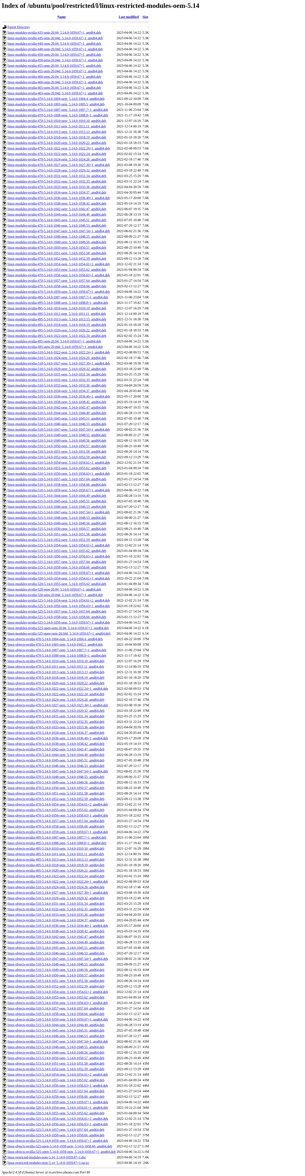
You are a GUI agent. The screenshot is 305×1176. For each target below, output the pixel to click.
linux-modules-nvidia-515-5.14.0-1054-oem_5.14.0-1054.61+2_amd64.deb (58, 545)
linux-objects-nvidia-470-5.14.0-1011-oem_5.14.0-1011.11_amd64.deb (55, 666)
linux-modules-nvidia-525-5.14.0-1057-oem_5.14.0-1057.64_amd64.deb (56, 611)
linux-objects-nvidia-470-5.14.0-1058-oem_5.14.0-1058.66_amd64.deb (55, 826)
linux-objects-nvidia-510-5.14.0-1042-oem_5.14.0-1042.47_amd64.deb (55, 937)
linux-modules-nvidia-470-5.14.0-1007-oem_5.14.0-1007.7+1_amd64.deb (57, 110)
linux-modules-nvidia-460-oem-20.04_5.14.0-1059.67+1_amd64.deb (54, 76)
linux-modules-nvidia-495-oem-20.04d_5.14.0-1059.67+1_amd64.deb (55, 347)
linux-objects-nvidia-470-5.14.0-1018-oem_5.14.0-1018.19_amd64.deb (55, 677)
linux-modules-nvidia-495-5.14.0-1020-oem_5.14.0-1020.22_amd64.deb (56, 330)
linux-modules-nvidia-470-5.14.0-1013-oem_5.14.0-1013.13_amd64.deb (56, 132)
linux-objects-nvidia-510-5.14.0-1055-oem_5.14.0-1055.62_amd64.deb (55, 997)
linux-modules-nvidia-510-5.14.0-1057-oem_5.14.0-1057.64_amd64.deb (56, 479)
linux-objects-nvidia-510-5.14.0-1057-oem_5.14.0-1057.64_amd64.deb (55, 1008)
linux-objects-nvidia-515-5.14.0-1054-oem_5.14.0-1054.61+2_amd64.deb (57, 1074)
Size (145, 17)
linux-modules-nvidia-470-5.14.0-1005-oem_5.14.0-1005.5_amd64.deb (56, 104)
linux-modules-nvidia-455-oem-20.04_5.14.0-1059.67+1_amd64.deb (54, 65)
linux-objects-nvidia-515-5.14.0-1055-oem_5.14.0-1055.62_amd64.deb (55, 1080)
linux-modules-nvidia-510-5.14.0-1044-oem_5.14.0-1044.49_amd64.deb (56, 413)
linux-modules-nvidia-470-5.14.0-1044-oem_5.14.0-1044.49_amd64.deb (56, 214)
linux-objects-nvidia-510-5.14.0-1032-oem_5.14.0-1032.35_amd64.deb (55, 909)
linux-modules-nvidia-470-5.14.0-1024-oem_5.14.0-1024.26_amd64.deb (56, 159)
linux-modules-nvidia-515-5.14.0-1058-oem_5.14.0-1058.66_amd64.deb (56, 567)
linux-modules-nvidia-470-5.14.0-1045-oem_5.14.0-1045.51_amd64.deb (56, 220)
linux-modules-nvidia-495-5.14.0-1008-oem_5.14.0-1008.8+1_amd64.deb (57, 302)
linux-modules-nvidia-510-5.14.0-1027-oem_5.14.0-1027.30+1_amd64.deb (58, 363)
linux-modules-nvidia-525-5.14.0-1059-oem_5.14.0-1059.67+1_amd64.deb (58, 622)
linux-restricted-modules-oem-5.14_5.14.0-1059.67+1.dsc (46, 1157)
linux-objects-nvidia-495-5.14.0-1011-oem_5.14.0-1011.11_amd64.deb (55, 854)
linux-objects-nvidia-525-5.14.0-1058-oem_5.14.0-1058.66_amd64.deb (55, 1135)
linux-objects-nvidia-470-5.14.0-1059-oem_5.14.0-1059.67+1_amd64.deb (57, 832)
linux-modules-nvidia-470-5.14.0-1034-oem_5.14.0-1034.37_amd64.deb (56, 192)
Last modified (129, 17)
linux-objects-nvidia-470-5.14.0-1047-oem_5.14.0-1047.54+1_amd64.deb (57, 771)
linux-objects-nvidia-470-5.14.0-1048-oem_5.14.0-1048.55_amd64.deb (55, 777)
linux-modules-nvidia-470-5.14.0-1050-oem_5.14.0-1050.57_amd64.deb (56, 247)
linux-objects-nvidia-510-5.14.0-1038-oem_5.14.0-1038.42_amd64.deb (55, 931)
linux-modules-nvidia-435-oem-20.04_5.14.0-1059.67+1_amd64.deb (54, 32)
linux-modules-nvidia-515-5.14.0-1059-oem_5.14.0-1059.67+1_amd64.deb (58, 573)
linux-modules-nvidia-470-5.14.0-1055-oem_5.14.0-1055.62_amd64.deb (56, 269)
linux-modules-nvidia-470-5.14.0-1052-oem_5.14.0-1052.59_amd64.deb (56, 258)
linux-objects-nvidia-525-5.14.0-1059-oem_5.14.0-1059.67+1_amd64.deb (57, 1140)
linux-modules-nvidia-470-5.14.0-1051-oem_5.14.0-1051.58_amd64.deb (56, 253)
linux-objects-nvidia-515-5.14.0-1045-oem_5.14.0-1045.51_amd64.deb (55, 1030)
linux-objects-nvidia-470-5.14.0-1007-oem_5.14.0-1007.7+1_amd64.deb (56, 650)
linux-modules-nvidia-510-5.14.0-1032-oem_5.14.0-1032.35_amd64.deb (56, 380)
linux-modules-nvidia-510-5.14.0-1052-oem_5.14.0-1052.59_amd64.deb (56, 457)
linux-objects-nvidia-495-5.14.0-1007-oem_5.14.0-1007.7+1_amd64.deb (56, 837)
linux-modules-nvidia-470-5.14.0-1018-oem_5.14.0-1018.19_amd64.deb (56, 137)
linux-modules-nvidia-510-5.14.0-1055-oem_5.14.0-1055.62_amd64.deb (56, 468)
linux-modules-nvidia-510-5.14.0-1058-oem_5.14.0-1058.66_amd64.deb (56, 484)
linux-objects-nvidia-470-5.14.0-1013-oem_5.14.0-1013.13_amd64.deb (55, 672)
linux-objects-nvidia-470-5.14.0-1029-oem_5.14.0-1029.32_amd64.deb (55, 710)
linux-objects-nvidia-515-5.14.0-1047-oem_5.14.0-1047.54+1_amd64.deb (57, 1041)
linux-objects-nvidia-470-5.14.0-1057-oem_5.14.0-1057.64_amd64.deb (55, 821)
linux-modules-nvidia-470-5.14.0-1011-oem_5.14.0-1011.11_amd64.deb (56, 126)
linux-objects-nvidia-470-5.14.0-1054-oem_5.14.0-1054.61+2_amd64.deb (57, 804)
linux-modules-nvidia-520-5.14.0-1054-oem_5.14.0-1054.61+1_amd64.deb (58, 578)
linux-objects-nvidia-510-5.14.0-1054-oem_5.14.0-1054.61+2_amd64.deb (57, 992)
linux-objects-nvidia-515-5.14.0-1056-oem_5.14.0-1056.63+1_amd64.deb (57, 1085)
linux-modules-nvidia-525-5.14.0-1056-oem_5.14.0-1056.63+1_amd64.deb (58, 606)
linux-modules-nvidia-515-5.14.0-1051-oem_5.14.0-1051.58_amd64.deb (56, 534)
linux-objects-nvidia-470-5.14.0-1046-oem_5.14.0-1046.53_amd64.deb (55, 766)
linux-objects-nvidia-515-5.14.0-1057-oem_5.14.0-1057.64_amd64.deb (55, 1091)
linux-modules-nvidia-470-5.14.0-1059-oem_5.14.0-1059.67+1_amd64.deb (58, 291)
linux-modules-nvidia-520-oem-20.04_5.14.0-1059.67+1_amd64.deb (54, 589)
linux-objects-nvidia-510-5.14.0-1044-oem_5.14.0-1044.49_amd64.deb (55, 942)
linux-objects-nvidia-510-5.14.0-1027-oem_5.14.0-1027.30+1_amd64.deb (57, 892)
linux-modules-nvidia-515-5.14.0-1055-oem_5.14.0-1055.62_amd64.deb (56, 551)
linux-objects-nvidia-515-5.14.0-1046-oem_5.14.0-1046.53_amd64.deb (55, 1036)
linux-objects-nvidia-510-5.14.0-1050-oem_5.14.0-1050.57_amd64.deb (55, 975)
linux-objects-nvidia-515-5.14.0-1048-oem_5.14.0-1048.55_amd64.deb (55, 1047)
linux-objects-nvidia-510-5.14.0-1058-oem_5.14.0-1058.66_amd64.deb (55, 1014)
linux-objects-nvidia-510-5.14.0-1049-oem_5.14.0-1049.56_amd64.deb (55, 970)
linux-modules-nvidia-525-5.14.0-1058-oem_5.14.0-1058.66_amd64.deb (56, 617)
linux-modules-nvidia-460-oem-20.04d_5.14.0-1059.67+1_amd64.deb (55, 82)
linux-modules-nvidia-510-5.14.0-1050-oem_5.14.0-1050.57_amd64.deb (56, 446)
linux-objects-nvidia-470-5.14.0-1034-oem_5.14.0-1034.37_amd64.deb (55, 733)
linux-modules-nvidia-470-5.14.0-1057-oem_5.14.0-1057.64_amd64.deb (56, 280)
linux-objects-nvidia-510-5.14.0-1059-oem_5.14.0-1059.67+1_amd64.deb (57, 1019)
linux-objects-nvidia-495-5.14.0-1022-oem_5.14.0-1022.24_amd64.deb (55, 876)
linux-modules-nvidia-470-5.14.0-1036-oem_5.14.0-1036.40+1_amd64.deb (58, 198)
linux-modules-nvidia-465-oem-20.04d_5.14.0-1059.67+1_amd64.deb (55, 93)
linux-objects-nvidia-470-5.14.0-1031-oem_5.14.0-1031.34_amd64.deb (55, 716)
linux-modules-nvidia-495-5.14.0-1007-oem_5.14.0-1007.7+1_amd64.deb (57, 297)
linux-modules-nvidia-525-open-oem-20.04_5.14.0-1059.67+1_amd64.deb (58, 628)
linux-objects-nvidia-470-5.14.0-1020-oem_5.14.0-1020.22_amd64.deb (55, 683)
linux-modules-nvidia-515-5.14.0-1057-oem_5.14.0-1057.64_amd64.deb (56, 562)
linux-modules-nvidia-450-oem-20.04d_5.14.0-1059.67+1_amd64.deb (55, 60)
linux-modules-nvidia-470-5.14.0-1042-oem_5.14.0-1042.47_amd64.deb (56, 209)
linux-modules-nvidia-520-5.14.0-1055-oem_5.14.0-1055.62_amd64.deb (56, 584)
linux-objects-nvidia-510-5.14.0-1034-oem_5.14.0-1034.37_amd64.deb (55, 920)
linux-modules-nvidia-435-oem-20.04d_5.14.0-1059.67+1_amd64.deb (55, 38)
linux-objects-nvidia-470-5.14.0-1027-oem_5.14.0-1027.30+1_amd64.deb (57, 705)
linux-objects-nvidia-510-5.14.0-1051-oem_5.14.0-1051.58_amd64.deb (55, 981)
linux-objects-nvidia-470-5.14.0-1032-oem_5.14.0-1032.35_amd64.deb (55, 721)
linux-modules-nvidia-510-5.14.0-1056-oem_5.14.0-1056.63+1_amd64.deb (58, 473)
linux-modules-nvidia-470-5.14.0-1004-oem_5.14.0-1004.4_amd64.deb (56, 99)
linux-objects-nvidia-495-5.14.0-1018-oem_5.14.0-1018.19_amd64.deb (55, 865)
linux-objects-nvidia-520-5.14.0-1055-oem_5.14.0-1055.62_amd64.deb (55, 1113)
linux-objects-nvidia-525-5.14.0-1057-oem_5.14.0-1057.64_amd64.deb (55, 1129)
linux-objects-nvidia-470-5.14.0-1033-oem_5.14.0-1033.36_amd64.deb (55, 727)
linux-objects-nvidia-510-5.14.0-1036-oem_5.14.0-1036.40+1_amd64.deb (57, 925)
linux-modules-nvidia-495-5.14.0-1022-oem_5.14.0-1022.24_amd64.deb (56, 336)
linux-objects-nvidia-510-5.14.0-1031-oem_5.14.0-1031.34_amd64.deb (55, 903)
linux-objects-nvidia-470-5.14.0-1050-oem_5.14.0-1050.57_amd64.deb (55, 788)
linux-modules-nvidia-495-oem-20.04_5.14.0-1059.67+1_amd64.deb (54, 341)
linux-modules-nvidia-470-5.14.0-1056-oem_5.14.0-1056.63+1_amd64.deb (58, 275)
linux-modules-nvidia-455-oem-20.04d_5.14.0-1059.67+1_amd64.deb (55, 71)
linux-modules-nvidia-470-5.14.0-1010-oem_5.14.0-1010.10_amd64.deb (56, 121)
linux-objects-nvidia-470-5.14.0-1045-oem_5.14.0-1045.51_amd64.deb (55, 760)
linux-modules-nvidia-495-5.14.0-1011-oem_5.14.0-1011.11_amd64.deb (56, 314)
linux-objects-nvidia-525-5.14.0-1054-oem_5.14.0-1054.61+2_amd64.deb (57, 1118)
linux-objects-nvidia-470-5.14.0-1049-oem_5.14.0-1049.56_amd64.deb (55, 782)
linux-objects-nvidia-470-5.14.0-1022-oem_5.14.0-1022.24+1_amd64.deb (57, 688)
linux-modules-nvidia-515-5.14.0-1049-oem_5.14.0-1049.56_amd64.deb (56, 523)
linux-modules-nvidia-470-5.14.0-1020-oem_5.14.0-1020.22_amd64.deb (56, 143)
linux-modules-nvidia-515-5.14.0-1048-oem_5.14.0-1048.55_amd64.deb (56, 518)
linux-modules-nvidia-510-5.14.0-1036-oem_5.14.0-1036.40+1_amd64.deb (58, 396)
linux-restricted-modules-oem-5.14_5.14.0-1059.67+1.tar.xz (48, 1163)
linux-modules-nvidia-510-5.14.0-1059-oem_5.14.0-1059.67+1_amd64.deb (58, 490)
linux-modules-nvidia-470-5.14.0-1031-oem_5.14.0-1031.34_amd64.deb (56, 176)
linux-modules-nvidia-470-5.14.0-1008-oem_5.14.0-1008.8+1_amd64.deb (57, 115)
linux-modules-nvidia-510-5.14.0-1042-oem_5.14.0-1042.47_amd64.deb (56, 407)
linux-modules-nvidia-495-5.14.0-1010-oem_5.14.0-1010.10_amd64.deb (56, 308)
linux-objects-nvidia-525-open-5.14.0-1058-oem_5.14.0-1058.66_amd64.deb (59, 1146)
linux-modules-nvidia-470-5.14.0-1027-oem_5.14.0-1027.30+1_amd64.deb (58, 165)
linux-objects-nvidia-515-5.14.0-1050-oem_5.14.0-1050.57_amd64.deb (55, 1058)
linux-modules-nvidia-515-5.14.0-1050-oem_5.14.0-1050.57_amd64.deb (56, 529)
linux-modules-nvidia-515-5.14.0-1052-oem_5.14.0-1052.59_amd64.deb (56, 540)
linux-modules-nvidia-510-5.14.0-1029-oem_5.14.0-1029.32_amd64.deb (56, 369)
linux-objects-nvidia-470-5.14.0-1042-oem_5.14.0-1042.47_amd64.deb (55, 749)
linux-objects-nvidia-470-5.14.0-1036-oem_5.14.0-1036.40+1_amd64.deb (57, 738)
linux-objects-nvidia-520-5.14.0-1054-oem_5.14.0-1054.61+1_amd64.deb (57, 1107)
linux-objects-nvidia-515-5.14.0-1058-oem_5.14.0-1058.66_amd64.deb (55, 1096)
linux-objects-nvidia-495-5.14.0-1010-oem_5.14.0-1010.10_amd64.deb (55, 848)
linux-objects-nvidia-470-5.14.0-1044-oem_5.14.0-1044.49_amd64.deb (55, 755)
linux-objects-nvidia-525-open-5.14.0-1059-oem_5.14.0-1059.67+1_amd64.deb (61, 1152)
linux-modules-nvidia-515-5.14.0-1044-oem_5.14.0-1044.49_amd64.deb (56, 495)
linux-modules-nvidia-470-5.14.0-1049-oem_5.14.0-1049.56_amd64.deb (56, 242)
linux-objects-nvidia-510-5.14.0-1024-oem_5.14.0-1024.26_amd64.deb (55, 887)
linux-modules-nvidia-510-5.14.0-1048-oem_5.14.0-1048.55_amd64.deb (56, 435)
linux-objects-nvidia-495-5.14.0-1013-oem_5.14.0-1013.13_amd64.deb (55, 859)
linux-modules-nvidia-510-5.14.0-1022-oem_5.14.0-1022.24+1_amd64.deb (58, 352)
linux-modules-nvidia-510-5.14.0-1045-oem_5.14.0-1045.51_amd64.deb (56, 418)
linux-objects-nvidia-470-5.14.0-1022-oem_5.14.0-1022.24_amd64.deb (55, 694)
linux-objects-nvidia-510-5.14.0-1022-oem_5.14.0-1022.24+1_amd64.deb (57, 881)
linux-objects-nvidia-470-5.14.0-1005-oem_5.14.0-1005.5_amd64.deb (55, 644)
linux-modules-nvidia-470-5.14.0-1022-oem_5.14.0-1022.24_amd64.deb (56, 154)
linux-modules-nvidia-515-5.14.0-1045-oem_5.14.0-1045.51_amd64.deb (56, 501)
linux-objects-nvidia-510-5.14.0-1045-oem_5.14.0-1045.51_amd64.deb (55, 948)
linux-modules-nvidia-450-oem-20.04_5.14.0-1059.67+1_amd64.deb (54, 54)
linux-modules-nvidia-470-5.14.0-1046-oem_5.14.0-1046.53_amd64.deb (56, 225)
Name (61, 17)
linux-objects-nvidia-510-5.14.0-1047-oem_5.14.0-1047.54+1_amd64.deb (57, 959)
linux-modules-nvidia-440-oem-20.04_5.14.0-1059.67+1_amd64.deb (54, 43)
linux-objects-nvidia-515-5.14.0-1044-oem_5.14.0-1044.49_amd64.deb (55, 1025)
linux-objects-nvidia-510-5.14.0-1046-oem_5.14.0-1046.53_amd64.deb (55, 953)
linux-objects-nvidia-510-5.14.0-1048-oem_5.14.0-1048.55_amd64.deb (55, 964)
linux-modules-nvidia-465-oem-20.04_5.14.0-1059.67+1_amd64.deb (54, 87)
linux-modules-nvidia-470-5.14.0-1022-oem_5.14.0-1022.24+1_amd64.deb (58, 148)
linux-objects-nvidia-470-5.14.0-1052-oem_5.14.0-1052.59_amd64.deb (55, 799)
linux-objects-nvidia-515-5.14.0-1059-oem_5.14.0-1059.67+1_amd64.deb (57, 1102)
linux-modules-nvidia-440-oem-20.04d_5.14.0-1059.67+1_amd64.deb (55, 49)
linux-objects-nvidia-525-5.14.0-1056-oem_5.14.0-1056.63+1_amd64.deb (57, 1124)
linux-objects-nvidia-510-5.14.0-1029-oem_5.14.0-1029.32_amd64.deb (55, 898)
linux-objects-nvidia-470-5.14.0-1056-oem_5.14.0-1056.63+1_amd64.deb (57, 815)
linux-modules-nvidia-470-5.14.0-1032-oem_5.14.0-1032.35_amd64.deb (56, 181)
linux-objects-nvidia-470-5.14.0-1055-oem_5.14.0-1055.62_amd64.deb (55, 810)
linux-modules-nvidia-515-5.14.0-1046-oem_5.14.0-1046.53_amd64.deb (56, 506)
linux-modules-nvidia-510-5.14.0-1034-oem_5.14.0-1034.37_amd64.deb (56, 391)
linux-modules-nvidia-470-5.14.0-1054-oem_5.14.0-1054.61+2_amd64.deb (58, 264)
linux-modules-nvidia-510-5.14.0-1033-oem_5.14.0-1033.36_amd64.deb (56, 385)
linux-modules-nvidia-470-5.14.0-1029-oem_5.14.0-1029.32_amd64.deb (56, 170)
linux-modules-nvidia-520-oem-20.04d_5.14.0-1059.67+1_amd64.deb (55, 595)
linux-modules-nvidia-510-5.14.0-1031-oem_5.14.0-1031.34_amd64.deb (56, 374)
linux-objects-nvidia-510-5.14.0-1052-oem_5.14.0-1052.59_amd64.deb (55, 986)
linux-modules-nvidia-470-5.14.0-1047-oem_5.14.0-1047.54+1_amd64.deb (58, 231)
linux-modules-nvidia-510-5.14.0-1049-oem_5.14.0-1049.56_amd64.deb (56, 440)
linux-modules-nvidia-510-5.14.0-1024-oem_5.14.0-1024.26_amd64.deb (56, 358)
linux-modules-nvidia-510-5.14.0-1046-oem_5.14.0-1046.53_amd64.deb (56, 424)
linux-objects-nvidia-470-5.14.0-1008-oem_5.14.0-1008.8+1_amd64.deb (56, 655)
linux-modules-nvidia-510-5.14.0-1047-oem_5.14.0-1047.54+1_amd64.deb (58, 429)
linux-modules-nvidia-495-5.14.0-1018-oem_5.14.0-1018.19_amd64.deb (56, 325)
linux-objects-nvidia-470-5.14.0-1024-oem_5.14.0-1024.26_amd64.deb (55, 699)
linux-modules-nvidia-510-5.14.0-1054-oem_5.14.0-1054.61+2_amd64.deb (58, 462)
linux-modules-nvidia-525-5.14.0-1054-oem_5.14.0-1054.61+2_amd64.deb (58, 600)
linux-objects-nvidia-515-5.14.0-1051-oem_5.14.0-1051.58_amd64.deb (55, 1063)
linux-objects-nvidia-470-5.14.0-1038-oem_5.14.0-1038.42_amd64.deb (55, 744)
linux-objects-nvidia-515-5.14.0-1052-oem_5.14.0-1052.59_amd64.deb (55, 1069)
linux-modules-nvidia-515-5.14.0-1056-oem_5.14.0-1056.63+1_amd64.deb (58, 556)
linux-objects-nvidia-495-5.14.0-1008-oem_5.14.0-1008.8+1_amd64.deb (56, 843)
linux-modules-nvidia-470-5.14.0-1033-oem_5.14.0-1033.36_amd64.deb (56, 187)
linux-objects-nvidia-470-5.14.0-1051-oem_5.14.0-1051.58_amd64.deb (55, 793)
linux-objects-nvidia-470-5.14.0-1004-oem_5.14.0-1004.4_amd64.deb (55, 639)
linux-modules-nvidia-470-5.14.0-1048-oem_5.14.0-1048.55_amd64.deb (56, 236)
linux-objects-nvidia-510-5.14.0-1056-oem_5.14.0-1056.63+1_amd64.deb (57, 1003)
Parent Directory (18, 27)
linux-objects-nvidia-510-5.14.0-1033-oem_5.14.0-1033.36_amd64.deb (55, 914)
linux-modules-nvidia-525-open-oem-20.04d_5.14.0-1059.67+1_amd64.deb (59, 633)
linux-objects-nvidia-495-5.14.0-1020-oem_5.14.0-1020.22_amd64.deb (55, 870)
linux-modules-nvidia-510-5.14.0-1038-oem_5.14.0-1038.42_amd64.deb (56, 402)
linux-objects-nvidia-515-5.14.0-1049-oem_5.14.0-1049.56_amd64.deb (55, 1052)
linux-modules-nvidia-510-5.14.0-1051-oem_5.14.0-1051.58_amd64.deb (56, 451)
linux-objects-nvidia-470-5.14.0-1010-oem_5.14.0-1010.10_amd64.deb (55, 661)
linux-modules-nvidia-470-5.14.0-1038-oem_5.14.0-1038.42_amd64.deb (56, 203)
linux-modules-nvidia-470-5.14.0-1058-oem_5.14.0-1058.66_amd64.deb (56, 286)
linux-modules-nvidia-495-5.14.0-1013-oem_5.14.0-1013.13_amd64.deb (56, 319)
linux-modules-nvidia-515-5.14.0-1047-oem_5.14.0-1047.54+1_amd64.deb (58, 512)
